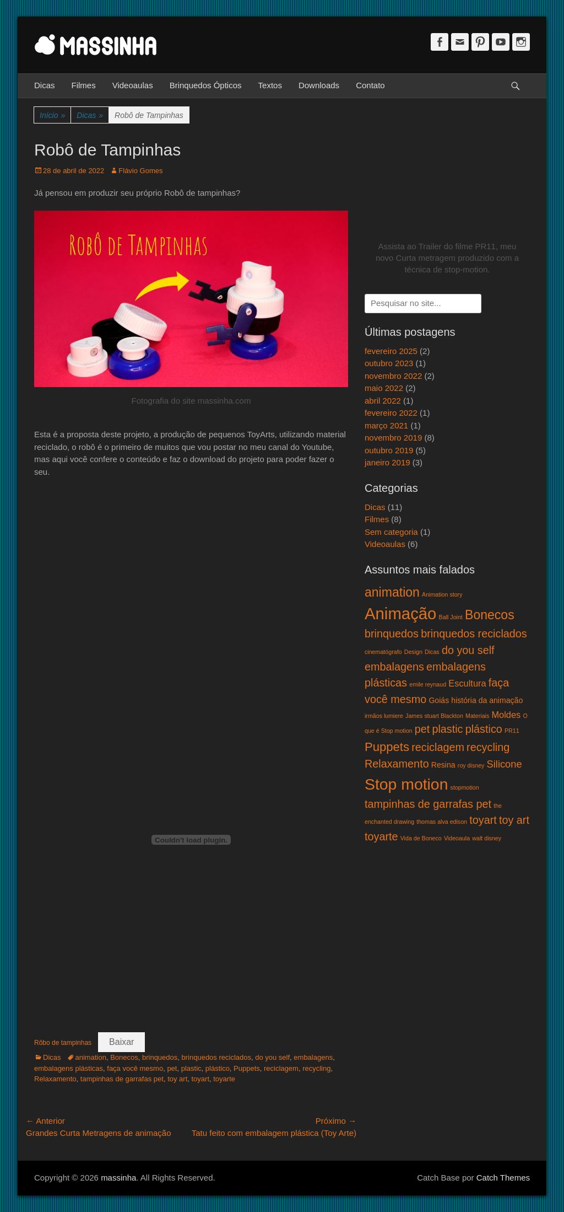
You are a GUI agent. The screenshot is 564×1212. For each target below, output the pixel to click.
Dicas (44, 85)
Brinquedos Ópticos (206, 85)
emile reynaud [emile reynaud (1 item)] (427, 684)
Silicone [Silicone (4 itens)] (504, 764)
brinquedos (159, 1057)
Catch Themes (503, 1177)
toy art (177, 1079)
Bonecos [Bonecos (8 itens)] (489, 615)
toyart (200, 1079)
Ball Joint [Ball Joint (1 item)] (451, 617)
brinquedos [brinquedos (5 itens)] (392, 634)
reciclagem (281, 1068)
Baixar (121, 1042)
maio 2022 (384, 388)
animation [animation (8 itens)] (392, 592)
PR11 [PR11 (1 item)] (512, 730)
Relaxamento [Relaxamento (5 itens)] (397, 764)
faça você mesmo (135, 1068)
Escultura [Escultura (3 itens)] (467, 683)
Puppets (247, 1068)
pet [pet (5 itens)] (422, 729)
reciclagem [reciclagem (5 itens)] (437, 747)
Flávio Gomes (140, 171)
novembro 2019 (393, 437)
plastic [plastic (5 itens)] (447, 729)
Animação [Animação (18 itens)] (400, 613)
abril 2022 (383, 400)
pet (172, 1068)
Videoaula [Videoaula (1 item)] (457, 838)
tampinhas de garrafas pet (122, 1079)
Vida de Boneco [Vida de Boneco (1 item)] (421, 838)
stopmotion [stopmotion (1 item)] (465, 787)
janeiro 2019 (387, 462)
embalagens (313, 1057)
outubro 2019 (389, 450)
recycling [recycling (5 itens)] (488, 747)
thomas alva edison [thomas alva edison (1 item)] (441, 821)
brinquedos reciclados (216, 1057)
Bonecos (124, 1057)
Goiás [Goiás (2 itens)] (439, 700)
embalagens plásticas (68, 1068)
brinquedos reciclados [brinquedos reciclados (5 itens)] (474, 634)
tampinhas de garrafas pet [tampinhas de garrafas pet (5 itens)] (428, 804)
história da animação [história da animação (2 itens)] (487, 700)
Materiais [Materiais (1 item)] (477, 715)
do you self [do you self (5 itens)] (468, 650)
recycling (316, 1068)
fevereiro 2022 (391, 412)
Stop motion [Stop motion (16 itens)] (406, 784)
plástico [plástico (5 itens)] (483, 729)
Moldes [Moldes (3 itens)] (505, 715)
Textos (270, 85)
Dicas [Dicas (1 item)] (432, 651)
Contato (370, 85)
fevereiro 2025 (391, 351)
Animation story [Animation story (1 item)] (442, 594)
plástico (217, 1068)
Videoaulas (132, 85)
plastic (191, 1068)
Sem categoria (391, 532)
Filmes (84, 85)
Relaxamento (55, 1079)
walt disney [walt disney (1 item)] (486, 838)
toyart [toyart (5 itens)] (483, 820)
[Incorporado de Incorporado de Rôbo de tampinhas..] (191, 839)
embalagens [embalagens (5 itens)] (394, 667)
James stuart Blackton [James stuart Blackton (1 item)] (434, 715)
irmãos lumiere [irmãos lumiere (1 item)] (384, 715)
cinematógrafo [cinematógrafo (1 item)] (383, 651)
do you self (272, 1057)
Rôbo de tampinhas (62, 1043)
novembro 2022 (393, 375)
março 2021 (386, 425)
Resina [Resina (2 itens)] (443, 764)
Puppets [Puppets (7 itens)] (387, 747)
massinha (118, 1177)
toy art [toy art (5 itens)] (514, 820)
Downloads (319, 85)
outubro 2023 (389, 363)
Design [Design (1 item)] (413, 651)
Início (52, 115)
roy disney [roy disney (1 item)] (471, 765)
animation (90, 1057)
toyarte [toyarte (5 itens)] (381, 836)
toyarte (224, 1079)
